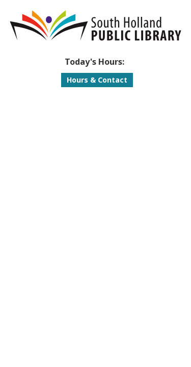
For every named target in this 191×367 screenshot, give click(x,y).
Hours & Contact (97, 80)
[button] (94, 61)
